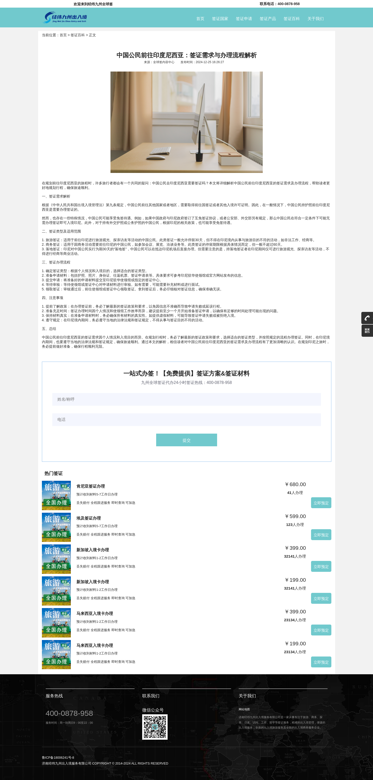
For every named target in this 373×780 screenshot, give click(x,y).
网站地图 (244, 709)
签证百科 (292, 18)
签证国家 (220, 18)
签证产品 (268, 18)
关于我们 (315, 18)
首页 (200, 18)
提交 (187, 440)
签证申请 (244, 18)
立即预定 (321, 502)
